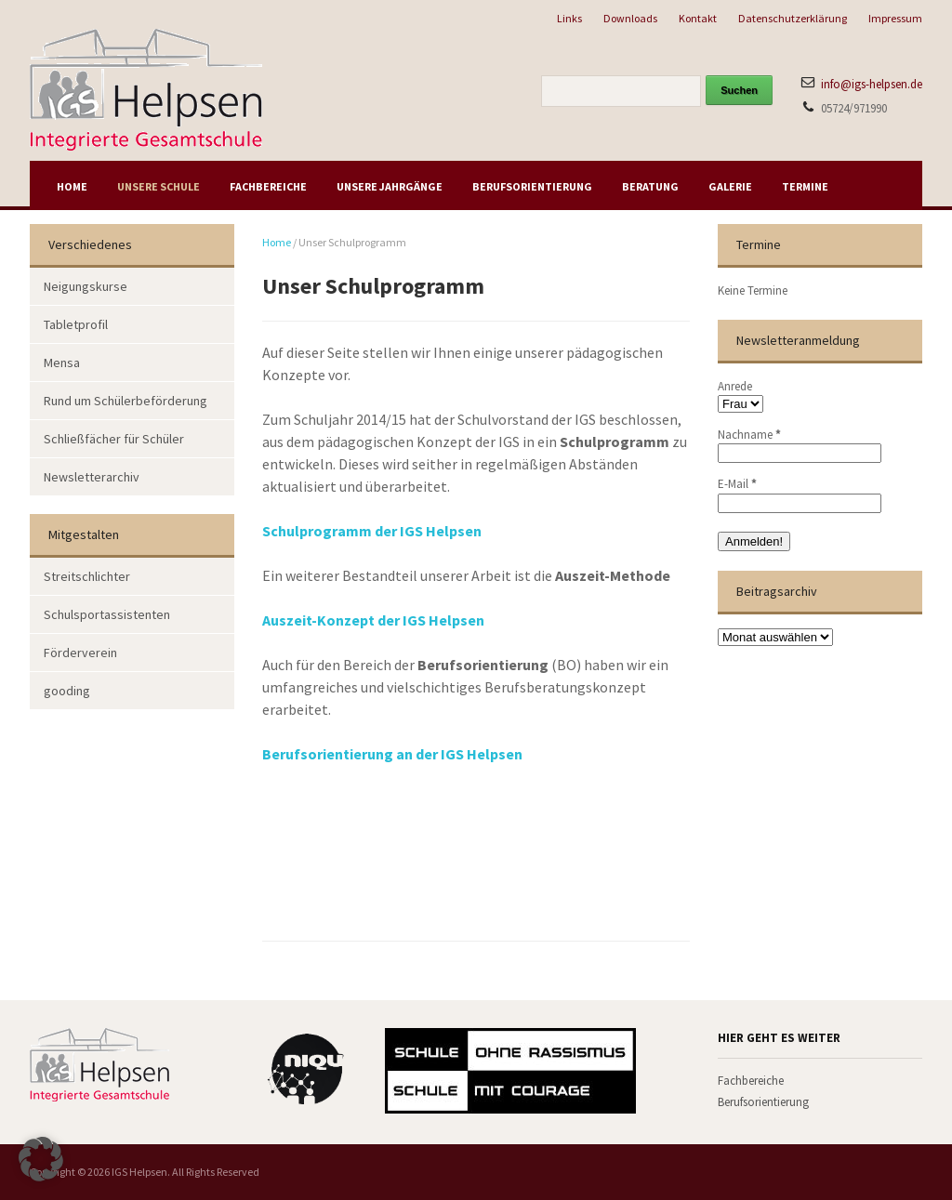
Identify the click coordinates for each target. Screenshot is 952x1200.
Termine (805, 186)
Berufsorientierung (532, 186)
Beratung (650, 186)
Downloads (630, 18)
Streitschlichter (87, 576)
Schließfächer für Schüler (114, 438)
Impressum (895, 18)
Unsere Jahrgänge (390, 186)
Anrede (735, 386)
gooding (67, 690)
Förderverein (80, 652)
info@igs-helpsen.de (871, 84)
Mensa (62, 362)
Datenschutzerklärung (792, 18)
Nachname (749, 434)
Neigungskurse (85, 286)
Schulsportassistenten (107, 614)
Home (72, 186)
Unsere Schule (158, 186)
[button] (41, 1159)
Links (569, 18)
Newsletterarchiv (91, 476)
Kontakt (698, 18)
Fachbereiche (268, 186)
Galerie (730, 186)
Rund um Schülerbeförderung (125, 400)
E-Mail (737, 484)
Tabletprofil (76, 324)
